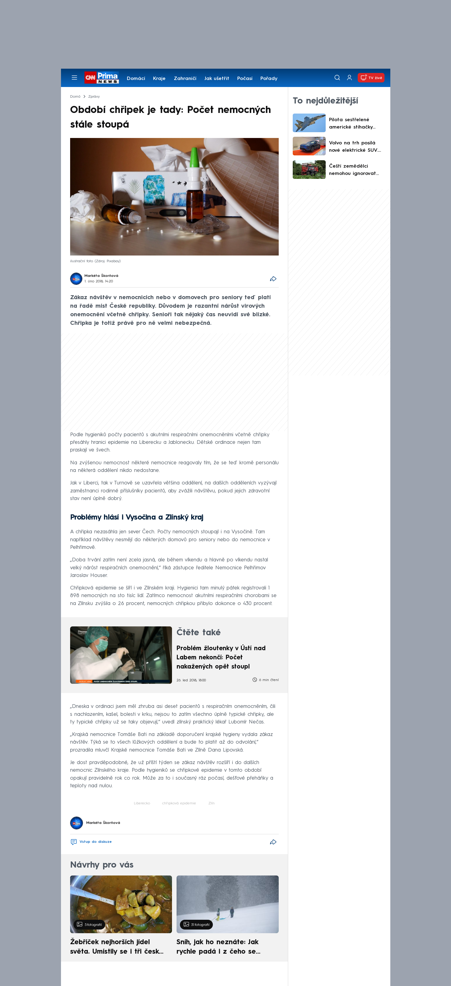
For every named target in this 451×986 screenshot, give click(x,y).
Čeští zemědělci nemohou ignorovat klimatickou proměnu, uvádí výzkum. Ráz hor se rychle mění (356, 170)
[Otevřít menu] (74, 78)
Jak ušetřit (216, 78)
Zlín (211, 803)
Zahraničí (185, 78)
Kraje (159, 78)
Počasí (244, 78)
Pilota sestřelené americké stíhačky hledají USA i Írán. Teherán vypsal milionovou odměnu (352, 124)
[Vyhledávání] (337, 77)
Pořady (268, 78)
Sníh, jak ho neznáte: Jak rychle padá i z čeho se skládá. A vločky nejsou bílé (222, 948)
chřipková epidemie (179, 803)
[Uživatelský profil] (349, 78)
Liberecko (142, 803)
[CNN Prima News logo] (101, 77)
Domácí (136, 78)
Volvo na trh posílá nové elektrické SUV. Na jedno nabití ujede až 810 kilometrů (356, 147)
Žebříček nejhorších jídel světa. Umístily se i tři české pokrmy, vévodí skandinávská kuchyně (118, 948)
